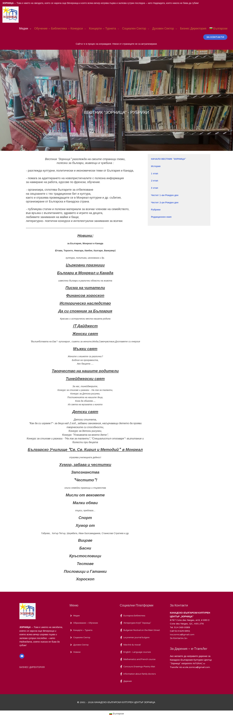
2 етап (154, 180)
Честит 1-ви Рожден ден (164, 195)
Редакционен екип (161, 217)
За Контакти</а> (178, 638)
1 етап (154, 173)
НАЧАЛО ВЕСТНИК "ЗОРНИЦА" (168, 159)
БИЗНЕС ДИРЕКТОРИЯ (32, 667)
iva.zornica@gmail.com (182, 634)
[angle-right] (75, 615)
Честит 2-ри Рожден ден (164, 202)
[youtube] (22, 656)
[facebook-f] (133, 615)
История (155, 166)
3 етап (154, 188)
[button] (215, 37)
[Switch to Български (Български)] (116, 714)
